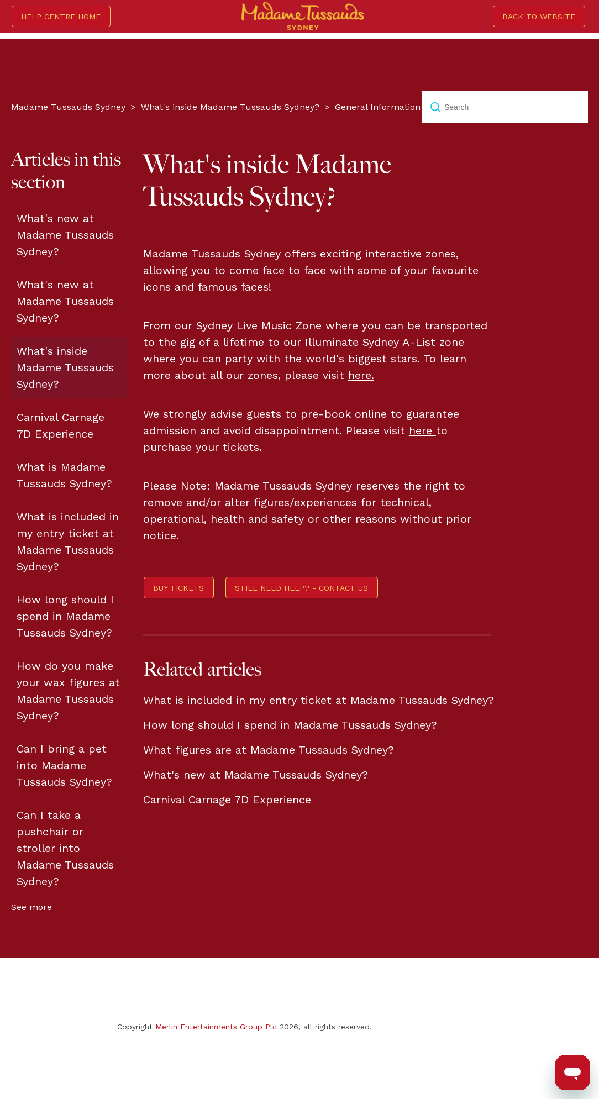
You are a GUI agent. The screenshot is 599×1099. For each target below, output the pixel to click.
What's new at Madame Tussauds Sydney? (65, 235)
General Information (378, 107)
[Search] (505, 107)
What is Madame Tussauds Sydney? (64, 475)
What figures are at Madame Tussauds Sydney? (268, 749)
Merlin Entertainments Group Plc (216, 1026)
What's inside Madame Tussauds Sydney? (230, 107)
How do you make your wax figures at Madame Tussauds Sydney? (68, 690)
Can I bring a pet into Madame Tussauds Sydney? (64, 765)
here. (361, 375)
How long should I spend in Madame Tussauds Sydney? (65, 616)
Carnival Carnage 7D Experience (60, 425)
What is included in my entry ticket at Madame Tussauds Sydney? (68, 541)
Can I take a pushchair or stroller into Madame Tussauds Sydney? (65, 848)
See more (31, 907)
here (422, 430)
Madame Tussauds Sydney (68, 107)
